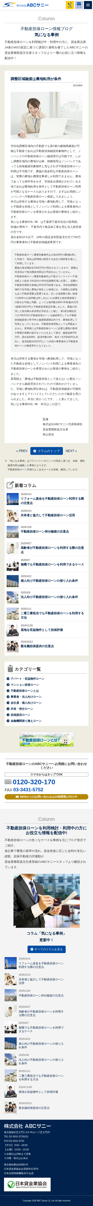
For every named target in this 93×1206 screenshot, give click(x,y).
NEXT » (71, 451)
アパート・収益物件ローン (27, 678)
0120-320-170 (34, 782)
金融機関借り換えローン (26, 720)
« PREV (22, 451)
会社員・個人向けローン (26, 702)
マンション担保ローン (25, 684)
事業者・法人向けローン (26, 696)
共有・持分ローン (22, 708)
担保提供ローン (20, 714)
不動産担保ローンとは (25, 690)
